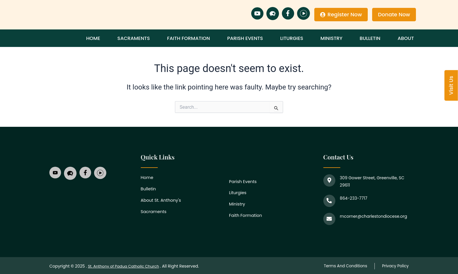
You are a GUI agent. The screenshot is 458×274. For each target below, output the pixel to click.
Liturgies (300, 38)
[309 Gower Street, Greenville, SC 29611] (328, 179)
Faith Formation (199, 38)
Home (106, 38)
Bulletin (373, 38)
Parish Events (254, 38)
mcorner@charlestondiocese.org (372, 215)
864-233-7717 (352, 198)
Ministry (338, 38)
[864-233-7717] (328, 200)
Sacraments (145, 38)
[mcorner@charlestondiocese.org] (328, 217)
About (407, 38)
